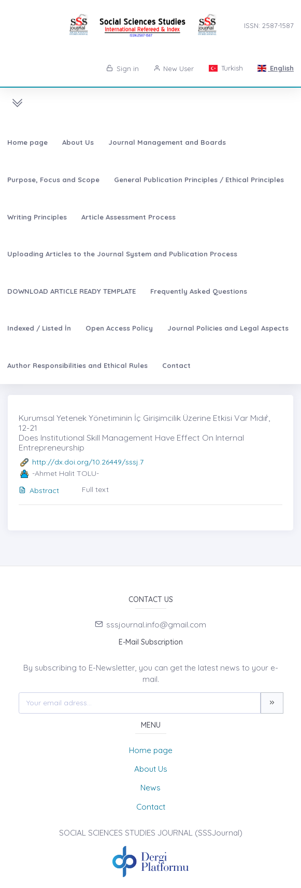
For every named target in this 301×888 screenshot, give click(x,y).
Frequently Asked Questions (198, 291)
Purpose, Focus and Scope (53, 179)
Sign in (122, 68)
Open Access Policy (119, 328)
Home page (27, 142)
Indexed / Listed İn (39, 328)
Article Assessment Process (128, 217)
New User (173, 68)
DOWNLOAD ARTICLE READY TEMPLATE (71, 291)
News (150, 788)
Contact (176, 365)
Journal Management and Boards (167, 142)
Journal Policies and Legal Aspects (228, 328)
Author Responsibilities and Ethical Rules (77, 365)
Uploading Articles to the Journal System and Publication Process (122, 254)
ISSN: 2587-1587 (269, 25)
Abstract (39, 490)
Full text (95, 489)
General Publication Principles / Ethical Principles (199, 179)
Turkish (225, 68)
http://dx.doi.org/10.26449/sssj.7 (88, 462)
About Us (78, 142)
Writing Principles (37, 217)
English (275, 68)
